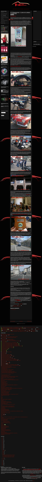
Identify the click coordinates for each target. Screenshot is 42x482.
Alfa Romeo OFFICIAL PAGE (4, 381)
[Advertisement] (21, 315)
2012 (2, 460)
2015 (2, 447)
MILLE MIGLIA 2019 (3, 408)
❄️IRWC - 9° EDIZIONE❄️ (4, 338)
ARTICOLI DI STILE (3, 22)
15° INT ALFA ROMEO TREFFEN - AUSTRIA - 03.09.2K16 (7, 369)
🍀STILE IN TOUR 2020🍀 (4, 350)
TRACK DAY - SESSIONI (3, 425)
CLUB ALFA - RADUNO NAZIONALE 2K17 (5, 391)
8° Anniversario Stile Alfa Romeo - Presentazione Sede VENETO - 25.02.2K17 (9, 376)
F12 (1, 396)
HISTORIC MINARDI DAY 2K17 (4, 403)
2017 (2, 445)
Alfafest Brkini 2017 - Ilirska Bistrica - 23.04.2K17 (6, 387)
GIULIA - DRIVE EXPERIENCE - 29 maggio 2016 (6, 399)
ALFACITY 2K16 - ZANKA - (4, 385)
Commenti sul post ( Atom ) (22, 323)
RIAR (1, 416)
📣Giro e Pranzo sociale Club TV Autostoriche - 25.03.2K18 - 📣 (8, 358)
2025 (2, 437)
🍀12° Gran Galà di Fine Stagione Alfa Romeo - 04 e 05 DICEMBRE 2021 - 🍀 (9, 342)
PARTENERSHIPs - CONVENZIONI (4, 17)
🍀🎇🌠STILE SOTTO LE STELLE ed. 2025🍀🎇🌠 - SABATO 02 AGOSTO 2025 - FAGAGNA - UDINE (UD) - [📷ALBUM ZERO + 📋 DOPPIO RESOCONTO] (18, 330)
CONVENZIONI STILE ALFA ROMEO (5, 392)
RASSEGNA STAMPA (3, 23)
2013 (2, 449)
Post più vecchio (29, 321)
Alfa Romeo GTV (3, 380)
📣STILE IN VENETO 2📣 (4, 361)
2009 (2, 463)
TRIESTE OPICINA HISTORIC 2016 (5, 426)
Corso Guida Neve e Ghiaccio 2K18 (5, 393)
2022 (2, 440)
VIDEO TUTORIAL (3, 431)
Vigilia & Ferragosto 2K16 (4, 432)
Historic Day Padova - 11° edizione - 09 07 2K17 (6, 402)
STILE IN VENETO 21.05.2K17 (4, 420)
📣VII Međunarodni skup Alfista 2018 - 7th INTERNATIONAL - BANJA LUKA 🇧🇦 (9, 364)
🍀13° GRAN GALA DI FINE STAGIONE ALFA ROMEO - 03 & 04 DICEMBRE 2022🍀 (10, 343)
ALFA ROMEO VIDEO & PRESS (4, 383)
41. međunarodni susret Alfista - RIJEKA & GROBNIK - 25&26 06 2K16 (8, 372)
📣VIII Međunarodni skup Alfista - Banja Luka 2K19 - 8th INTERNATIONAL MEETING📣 (10, 365)
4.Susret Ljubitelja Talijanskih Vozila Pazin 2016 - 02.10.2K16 (7, 371)
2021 (2, 441)
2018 (2, 444)
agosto (3, 451)
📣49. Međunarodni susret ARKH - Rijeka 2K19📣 (6, 355)
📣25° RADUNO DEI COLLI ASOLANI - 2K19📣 (6, 354)
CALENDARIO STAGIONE (3, 16)
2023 (2, 439)
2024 (2, 438)
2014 (2, 448)
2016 (2, 446)
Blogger (33, 480)
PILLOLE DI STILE (3, 413)
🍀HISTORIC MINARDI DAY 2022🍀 (5, 348)
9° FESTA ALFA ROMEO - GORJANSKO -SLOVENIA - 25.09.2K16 (8, 377)
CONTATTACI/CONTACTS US (4, 13)
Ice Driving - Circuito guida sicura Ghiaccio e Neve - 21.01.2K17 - (8, 404)
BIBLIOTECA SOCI (3, 21)
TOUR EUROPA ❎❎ (3, 424)
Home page (21, 321)
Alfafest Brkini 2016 (3, 386)
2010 (2, 462)
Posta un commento (13, 309)
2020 (2, 442)
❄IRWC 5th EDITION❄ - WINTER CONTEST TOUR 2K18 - (7, 339)
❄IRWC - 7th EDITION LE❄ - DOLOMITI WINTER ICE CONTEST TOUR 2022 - (9, 336)
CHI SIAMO (2, 18)
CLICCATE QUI (16, 302)
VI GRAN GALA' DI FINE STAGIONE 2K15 (5, 429)
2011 (2, 461)
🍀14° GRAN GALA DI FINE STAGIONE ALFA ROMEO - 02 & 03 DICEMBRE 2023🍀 (10, 344)
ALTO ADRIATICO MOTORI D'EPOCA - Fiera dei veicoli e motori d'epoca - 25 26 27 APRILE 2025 (11, 388)
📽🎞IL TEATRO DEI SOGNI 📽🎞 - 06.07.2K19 (6, 366)
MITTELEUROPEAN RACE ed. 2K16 (5, 409)
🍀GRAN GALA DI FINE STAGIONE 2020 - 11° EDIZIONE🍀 (7, 347)
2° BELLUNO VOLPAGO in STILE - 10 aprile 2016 (6, 370)
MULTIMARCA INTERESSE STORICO (17, 306)
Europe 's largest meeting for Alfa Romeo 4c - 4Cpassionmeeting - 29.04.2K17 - (10, 394)
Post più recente (12, 321)
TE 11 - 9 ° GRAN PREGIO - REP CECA (5, 421)
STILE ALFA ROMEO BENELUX (4, 20)
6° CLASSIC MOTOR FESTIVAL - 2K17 (5, 375)
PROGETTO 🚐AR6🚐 (3, 15)
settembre (3, 450)
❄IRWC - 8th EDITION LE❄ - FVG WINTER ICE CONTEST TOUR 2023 (8, 337)
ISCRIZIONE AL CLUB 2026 (4, 14)
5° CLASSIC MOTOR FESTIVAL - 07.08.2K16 (6, 374)
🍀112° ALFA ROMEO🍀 (3, 341)
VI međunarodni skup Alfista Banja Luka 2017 (6, 430)
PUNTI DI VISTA (3, 415)
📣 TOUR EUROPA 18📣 (3, 353)
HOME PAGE (2, 12)
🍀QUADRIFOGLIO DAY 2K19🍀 (4, 349)
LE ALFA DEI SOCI (3, 407)
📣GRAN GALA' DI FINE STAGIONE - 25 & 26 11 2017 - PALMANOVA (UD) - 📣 (9, 359)
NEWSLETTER (2, 19)
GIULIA (1, 398)
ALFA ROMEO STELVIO (3, 382)
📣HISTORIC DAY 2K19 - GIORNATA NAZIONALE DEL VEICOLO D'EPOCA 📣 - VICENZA (10, 360)
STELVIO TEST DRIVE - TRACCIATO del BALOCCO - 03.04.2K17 (8, 418)
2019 (2, 443)
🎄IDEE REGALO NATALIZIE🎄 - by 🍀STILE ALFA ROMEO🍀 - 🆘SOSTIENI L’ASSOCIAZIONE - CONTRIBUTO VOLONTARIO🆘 (4, 28)
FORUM (2, 397)
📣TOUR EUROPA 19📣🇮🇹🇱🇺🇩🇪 (4, 363)
